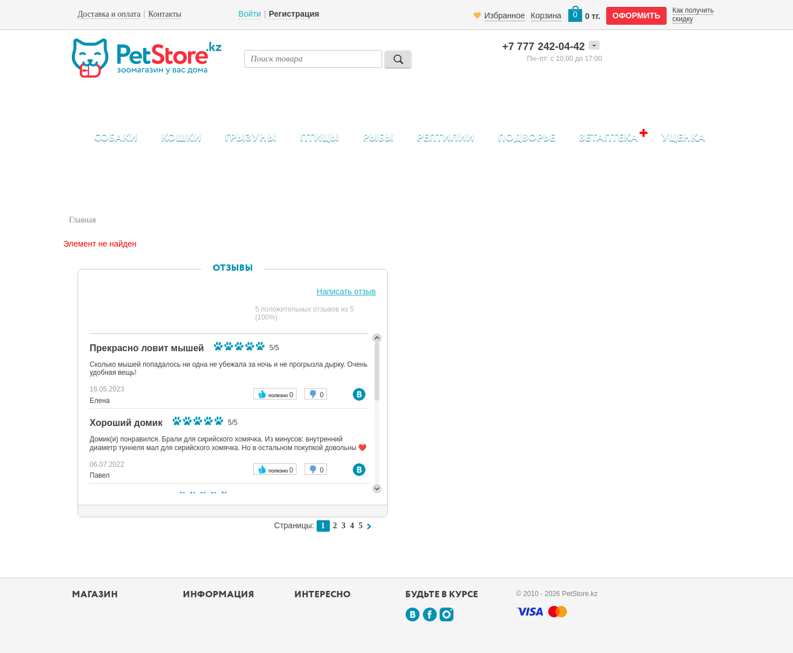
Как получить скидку (693, 14)
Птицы (319, 138)
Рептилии (445, 138)
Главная (82, 220)
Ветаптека (608, 137)
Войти (249, 13)
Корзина (546, 15)
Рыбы (378, 138)
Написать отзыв (346, 291)
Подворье (526, 138)
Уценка (683, 138)
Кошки (181, 138)
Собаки (115, 138)
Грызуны (250, 138)
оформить (636, 15)
